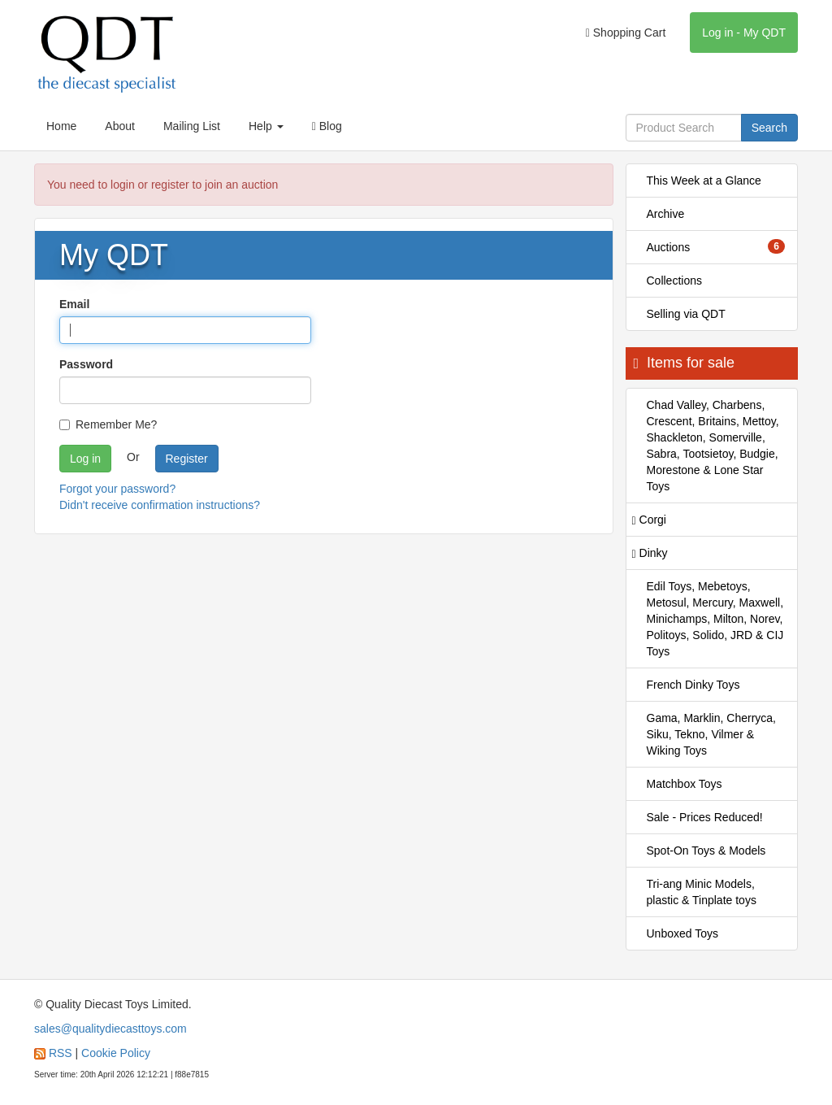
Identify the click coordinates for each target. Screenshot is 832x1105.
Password (86, 364)
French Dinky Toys (693, 684)
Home (61, 126)
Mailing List (191, 126)
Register (187, 458)
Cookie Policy (115, 1052)
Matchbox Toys (684, 783)
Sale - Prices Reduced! (705, 817)
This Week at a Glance (704, 180)
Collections (674, 280)
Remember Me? (108, 424)
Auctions (716, 246)
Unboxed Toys (682, 933)
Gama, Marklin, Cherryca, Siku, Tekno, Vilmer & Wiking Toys (711, 734)
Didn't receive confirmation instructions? (159, 504)
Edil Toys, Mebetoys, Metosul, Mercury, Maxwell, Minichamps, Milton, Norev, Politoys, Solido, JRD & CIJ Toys (715, 619)
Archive (666, 213)
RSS (60, 1052)
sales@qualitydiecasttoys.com (110, 1028)
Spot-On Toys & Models (706, 850)
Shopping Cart (626, 32)
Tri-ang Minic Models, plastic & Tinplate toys (701, 892)
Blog (327, 126)
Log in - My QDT (744, 32)
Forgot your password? (117, 488)
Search (769, 127)
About (120, 126)
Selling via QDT (686, 313)
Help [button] (266, 126)
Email (74, 304)
